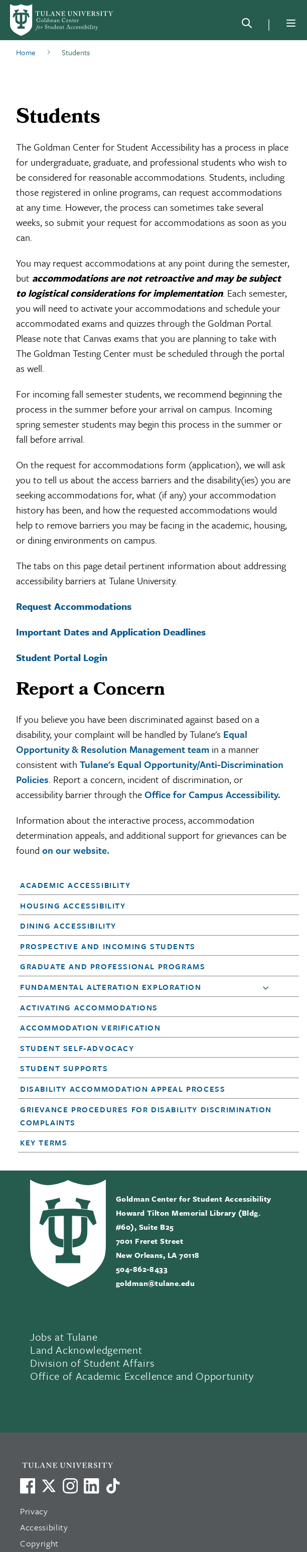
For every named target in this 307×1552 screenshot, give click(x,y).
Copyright (39, 1543)
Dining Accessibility (68, 925)
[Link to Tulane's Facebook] (70, 1485)
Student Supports (64, 1068)
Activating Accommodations (89, 1007)
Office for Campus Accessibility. (212, 794)
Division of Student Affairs (92, 1362)
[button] (147, 884)
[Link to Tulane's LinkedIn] (91, 1485)
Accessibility (44, 1527)
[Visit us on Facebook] (27, 1485)
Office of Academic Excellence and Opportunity (142, 1375)
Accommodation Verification (90, 1027)
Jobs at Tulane (63, 1336)
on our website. (75, 850)
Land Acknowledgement (86, 1349)
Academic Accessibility (75, 884)
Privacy (34, 1511)
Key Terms (43, 1142)
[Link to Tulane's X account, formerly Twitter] (48, 1485)
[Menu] (291, 23)
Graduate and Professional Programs (112, 966)
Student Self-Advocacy (77, 1048)
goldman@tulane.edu (155, 1282)
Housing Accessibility (73, 905)
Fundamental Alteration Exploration (110, 986)
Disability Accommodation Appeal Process (122, 1088)
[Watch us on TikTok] (112, 1485)
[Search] (247, 25)
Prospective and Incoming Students (108, 946)
